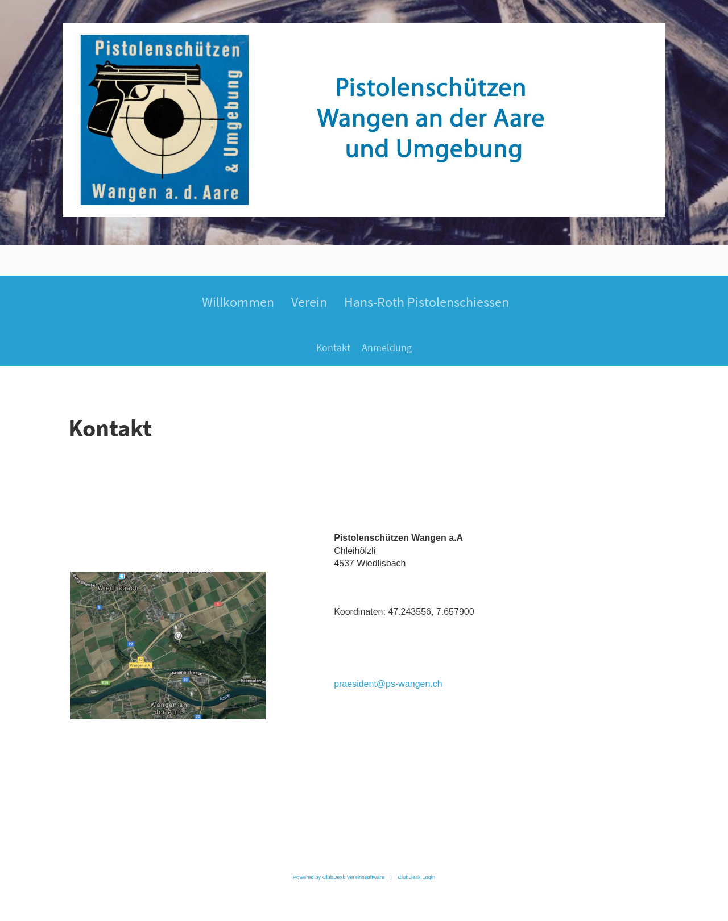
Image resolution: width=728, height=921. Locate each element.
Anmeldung (387, 347)
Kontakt (333, 347)
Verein (309, 302)
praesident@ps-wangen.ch (388, 684)
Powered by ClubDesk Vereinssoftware (338, 877)
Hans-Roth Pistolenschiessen (426, 302)
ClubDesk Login (416, 877)
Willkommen (238, 302)
